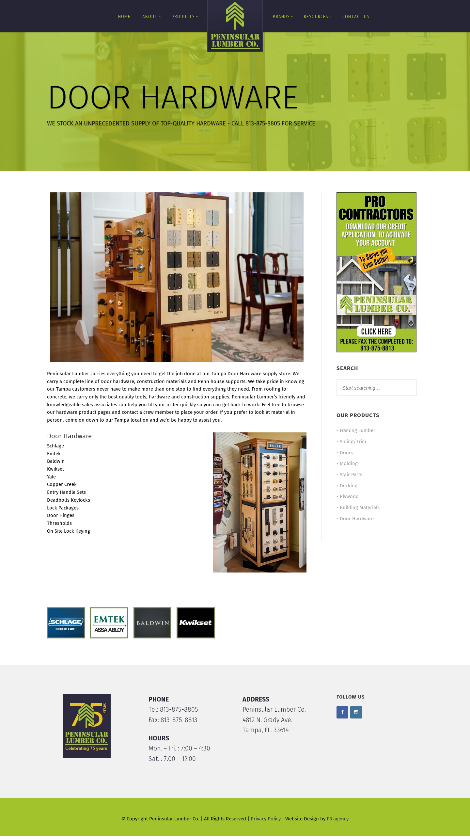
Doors (345, 453)
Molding (348, 464)
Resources (318, 16)
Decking (347, 486)
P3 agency (338, 822)
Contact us (355, 16)
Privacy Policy (266, 822)
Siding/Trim (352, 442)
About (151, 16)
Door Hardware (356, 520)
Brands (283, 16)
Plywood (348, 497)
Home (124, 16)
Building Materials (359, 508)
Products (185, 16)
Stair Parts (350, 475)
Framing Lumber (356, 431)
